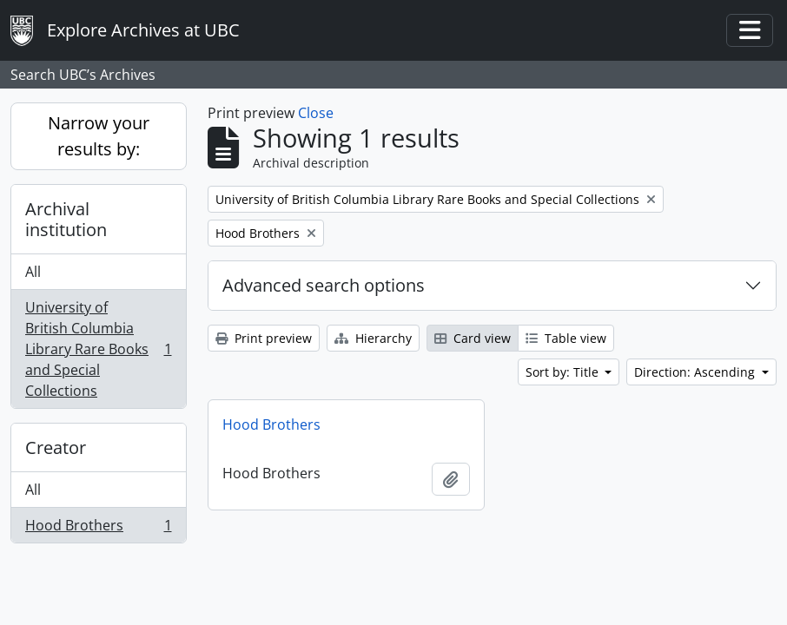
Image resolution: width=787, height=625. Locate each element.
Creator (55, 447)
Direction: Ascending (696, 372)
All (33, 271)
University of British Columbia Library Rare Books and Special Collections (98, 349)
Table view (566, 338)
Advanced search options (323, 285)
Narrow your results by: (98, 136)
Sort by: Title (564, 372)
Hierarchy (373, 338)
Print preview (263, 338)
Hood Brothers (98, 529)
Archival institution (66, 219)
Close (316, 112)
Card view (472, 338)
